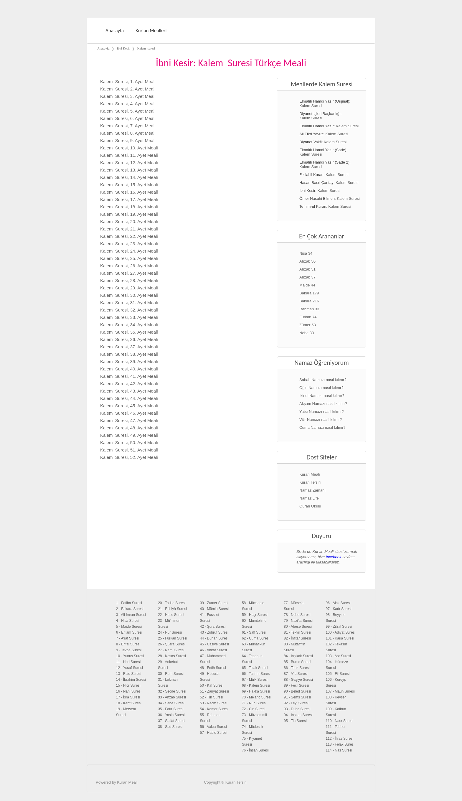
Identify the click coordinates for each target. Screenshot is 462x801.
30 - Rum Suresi (171, 674)
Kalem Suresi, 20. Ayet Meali (129, 221)
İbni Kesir (123, 48)
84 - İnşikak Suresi (298, 656)
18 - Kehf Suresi (128, 703)
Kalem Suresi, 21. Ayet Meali (129, 228)
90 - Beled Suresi (297, 691)
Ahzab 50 (307, 261)
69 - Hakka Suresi (256, 691)
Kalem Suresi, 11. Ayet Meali (129, 155)
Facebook (361, 790)
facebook (333, 557)
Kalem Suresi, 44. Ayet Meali (129, 398)
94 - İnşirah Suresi (298, 715)
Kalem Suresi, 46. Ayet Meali (129, 413)
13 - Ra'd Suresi (128, 674)
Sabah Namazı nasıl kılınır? (322, 380)
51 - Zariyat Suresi (214, 691)
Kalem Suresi (310, 105)
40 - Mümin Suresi (214, 609)
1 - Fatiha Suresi (129, 603)
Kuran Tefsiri (310, 482)
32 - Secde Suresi (172, 691)
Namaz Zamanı (312, 490)
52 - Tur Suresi (211, 697)
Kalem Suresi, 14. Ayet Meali (129, 177)
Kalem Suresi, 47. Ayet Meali (129, 420)
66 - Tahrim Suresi (256, 674)
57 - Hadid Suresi (213, 733)
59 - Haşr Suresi (255, 615)
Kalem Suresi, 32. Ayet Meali (129, 309)
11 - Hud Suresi (128, 662)
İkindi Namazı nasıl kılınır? (321, 395)
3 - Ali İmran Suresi (131, 615)
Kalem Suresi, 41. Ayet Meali (129, 376)
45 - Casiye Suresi (214, 644)
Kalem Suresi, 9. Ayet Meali (127, 140)
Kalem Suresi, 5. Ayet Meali (127, 110)
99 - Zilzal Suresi (339, 626)
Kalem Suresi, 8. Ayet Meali (127, 133)
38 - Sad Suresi (170, 727)
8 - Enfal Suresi (128, 644)
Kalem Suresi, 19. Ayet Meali (129, 214)
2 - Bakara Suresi (129, 609)
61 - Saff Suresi (254, 632)
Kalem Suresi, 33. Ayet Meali (129, 317)
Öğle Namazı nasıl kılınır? (321, 387)
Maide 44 (307, 285)
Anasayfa (114, 30)
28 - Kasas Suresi (172, 656)
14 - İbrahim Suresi (131, 680)
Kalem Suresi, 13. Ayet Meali (129, 169)
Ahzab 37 (307, 277)
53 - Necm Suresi (213, 703)
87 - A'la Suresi (295, 674)
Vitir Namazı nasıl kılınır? (320, 419)
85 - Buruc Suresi (297, 662)
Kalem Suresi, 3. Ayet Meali (127, 96)
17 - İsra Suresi (128, 697)
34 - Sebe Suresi (171, 703)
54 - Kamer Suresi (214, 709)
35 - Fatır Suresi (170, 709)
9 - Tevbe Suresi (129, 650)
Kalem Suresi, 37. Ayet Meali (129, 346)
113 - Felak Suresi (340, 744)
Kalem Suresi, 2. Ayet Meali (127, 88)
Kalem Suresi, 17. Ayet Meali (129, 199)
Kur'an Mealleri (151, 30)
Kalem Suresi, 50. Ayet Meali (129, 442)
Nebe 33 (306, 333)
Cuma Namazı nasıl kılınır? (322, 427)
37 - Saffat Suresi (171, 721)
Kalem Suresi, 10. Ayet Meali (129, 147)
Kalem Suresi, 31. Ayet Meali (129, 302)
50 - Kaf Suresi (211, 685)
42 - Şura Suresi (213, 626)
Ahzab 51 (307, 269)
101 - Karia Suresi (340, 638)
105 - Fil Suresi (338, 674)
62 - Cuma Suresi (255, 638)
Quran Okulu (310, 506)
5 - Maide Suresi (129, 626)
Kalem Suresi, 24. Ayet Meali (129, 250)
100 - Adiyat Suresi (341, 632)
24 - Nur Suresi (170, 632)
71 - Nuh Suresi (254, 703)
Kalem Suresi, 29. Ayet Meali (129, 287)
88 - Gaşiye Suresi (298, 680)
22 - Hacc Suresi (171, 615)
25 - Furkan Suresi (172, 638)
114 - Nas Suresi (339, 750)
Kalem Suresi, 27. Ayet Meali (129, 273)
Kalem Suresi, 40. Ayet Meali (129, 368)
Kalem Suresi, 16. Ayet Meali (129, 192)
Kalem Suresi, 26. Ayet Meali (129, 265)
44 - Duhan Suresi (214, 638)
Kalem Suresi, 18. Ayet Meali (129, 206)
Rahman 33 (309, 309)
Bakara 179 (309, 293)
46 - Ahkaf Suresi (213, 650)
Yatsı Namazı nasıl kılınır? (321, 411)
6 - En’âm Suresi (129, 632)
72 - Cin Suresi (253, 709)
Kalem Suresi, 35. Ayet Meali (129, 331)
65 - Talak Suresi (255, 668)
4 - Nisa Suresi (127, 621)
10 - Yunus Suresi (130, 656)
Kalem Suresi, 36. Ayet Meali (129, 339)
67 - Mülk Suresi (255, 680)
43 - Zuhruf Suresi (214, 632)
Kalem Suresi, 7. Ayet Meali (127, 125)
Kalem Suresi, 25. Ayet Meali (129, 258)
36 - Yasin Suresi (171, 715)
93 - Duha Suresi (297, 709)
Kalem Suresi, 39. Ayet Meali (129, 361)
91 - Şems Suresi (297, 697)
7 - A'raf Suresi (127, 638)
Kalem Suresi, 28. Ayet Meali (129, 280)
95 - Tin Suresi (295, 721)
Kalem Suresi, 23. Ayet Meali (129, 243)
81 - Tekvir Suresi (297, 632)
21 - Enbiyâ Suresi (172, 609)
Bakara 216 (309, 301)
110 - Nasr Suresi (339, 721)
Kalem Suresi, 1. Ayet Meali (127, 81)
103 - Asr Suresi (338, 656)
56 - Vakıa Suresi (213, 727)
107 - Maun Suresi (340, 691)
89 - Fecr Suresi (296, 685)
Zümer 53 (307, 325)
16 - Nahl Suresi (128, 691)
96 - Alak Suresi (338, 603)
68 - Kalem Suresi (256, 685)
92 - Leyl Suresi (296, 703)
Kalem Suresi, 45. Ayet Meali (129, 405)
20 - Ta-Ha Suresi (171, 603)
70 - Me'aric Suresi (256, 697)
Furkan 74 (308, 317)
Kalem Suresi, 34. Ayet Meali (129, 324)
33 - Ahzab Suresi (172, 697)
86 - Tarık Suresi (296, 668)
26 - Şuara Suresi (171, 644)
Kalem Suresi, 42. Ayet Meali (129, 383)
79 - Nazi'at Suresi (298, 621)
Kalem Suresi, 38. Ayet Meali (129, 354)
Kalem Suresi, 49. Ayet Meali (129, 435)
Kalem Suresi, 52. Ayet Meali (129, 457)
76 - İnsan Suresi (255, 750)
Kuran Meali (309, 474)
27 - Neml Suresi (171, 650)
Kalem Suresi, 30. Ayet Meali (129, 295)
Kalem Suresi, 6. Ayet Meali (127, 118)
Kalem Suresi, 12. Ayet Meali (129, 162)
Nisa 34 (305, 253)
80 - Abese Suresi (298, 626)
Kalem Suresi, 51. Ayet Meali (129, 449)
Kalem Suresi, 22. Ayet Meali (129, 236)
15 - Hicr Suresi (128, 685)
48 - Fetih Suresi (213, 668)
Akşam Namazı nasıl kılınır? (323, 403)
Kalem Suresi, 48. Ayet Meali (129, 427)
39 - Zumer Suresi (214, 603)
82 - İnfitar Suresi (297, 638)
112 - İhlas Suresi (339, 738)
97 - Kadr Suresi (339, 609)
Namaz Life (309, 498)
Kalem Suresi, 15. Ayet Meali (129, 184)
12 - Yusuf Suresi (129, 668)
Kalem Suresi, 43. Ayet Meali (129, 390)
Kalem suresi (146, 48)
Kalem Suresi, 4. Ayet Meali (127, 103)
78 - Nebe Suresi (297, 615)
